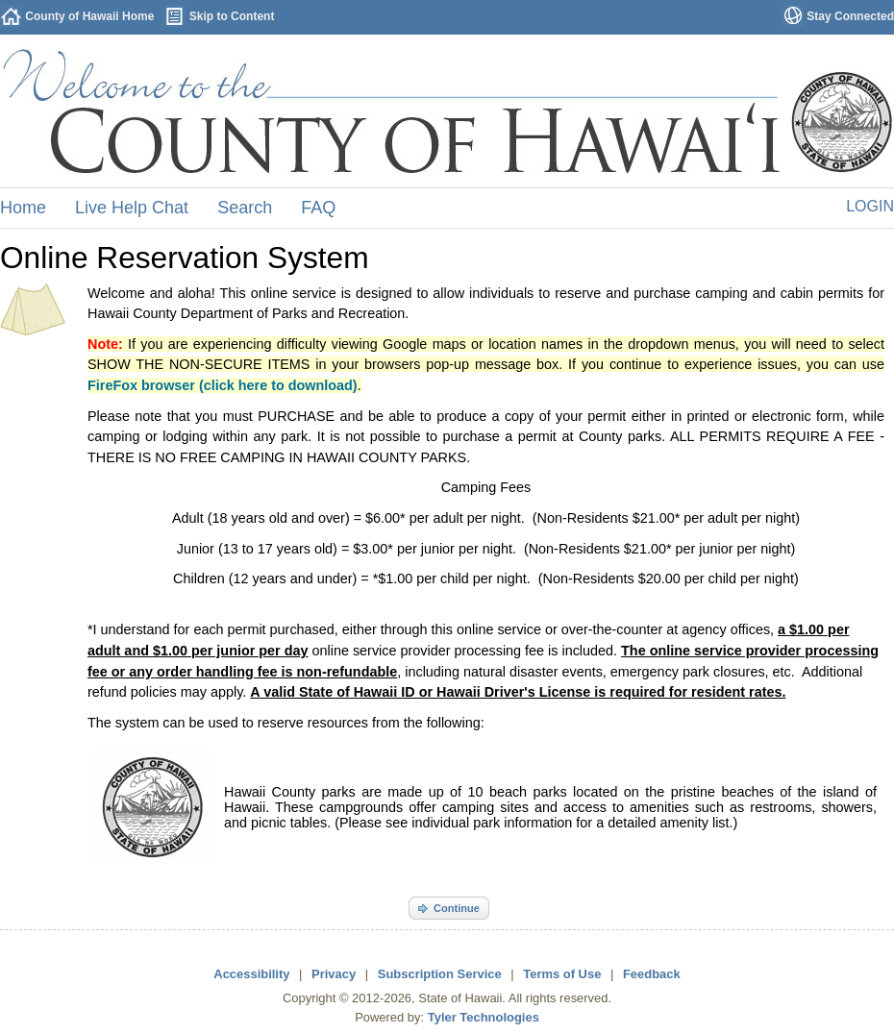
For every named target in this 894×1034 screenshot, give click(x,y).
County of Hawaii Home (89, 16)
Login (870, 206)
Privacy (333, 974)
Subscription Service (440, 974)
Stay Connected (850, 16)
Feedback (652, 974)
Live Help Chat (131, 207)
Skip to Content (232, 16)
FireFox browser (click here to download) (222, 385)
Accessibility (251, 974)
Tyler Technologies (483, 1017)
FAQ (318, 207)
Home (23, 207)
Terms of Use (562, 974)
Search (244, 207)
